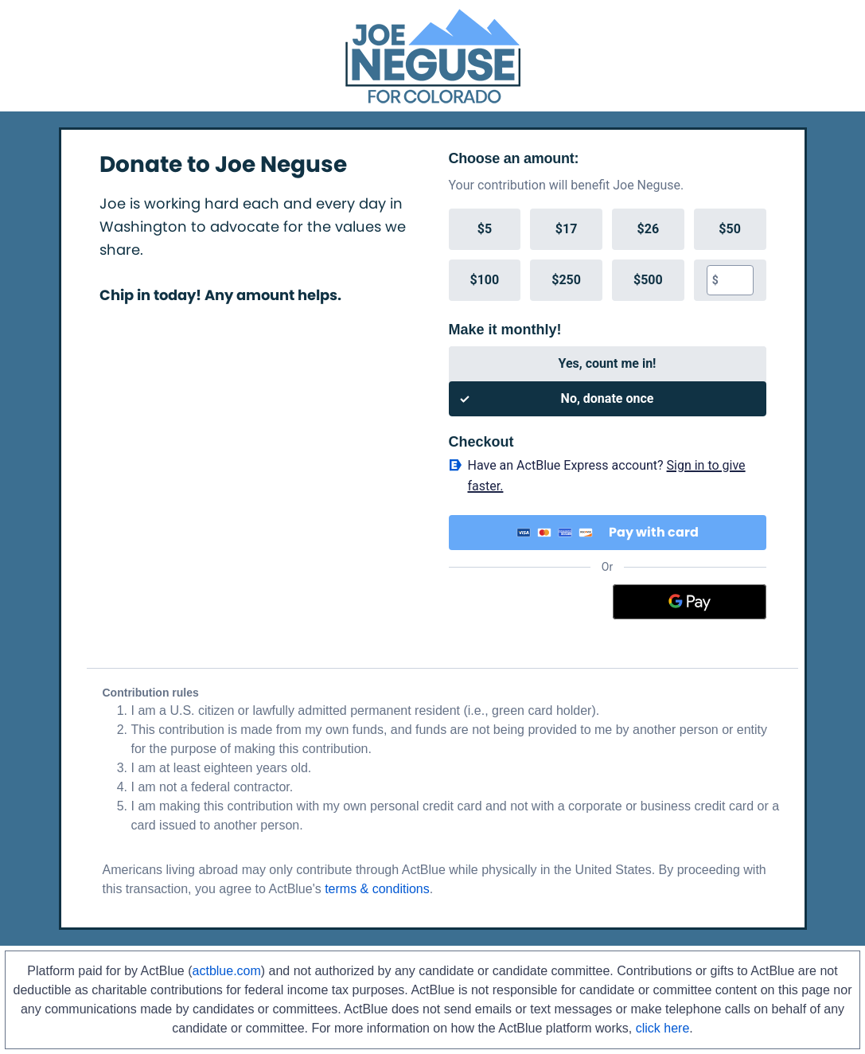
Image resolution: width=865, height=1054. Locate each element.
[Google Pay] (689, 601)
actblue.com (227, 971)
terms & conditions (377, 889)
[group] (607, 255)
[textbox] (736, 280)
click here (663, 1028)
